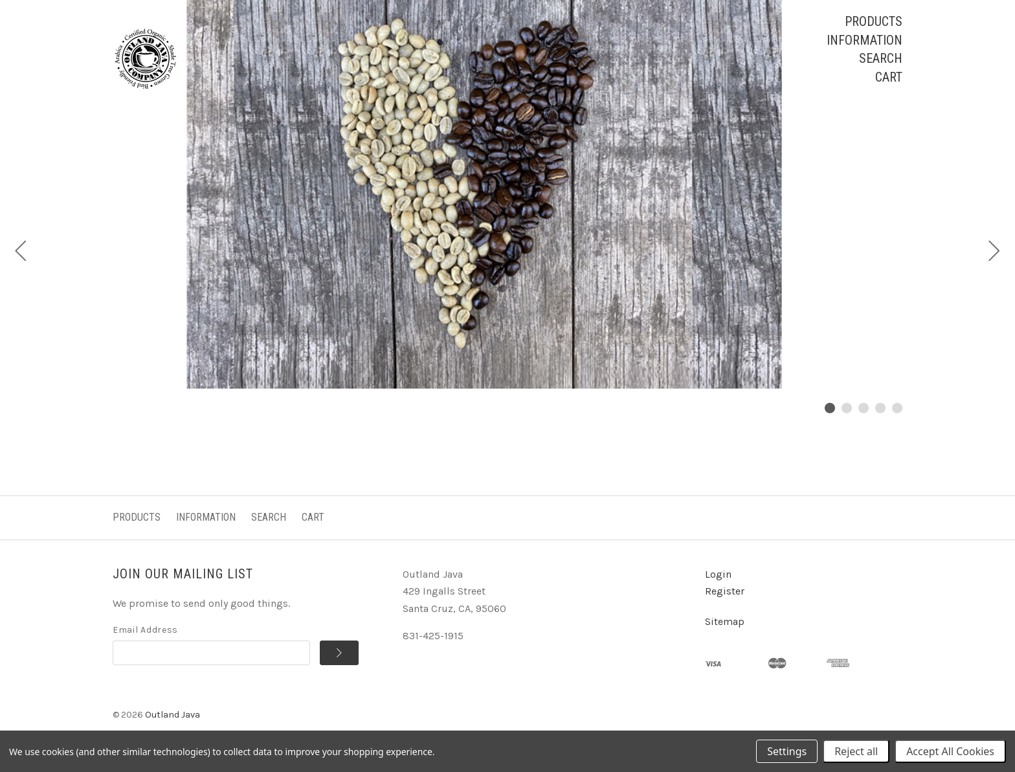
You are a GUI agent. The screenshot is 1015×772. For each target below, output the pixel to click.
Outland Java (172, 714)
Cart (888, 77)
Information (864, 40)
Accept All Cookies (950, 751)
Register (724, 591)
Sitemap (724, 621)
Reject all (856, 751)
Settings (787, 751)
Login (718, 574)
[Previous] (20, 252)
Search (880, 58)
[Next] (994, 252)
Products (873, 21)
